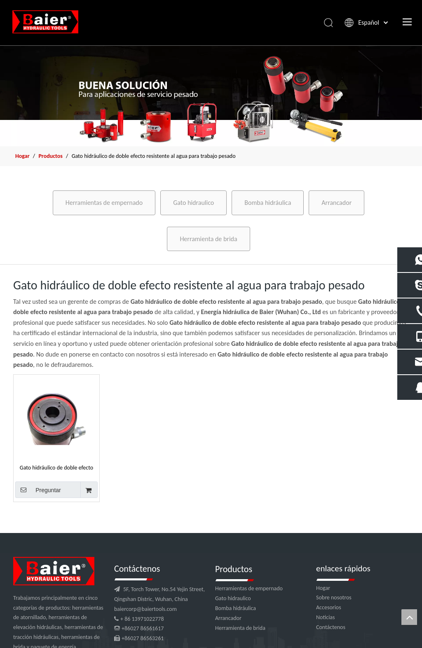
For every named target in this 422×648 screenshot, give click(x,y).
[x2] (211, 95)
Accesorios (328, 607)
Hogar (323, 588)
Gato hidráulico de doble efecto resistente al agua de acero (56, 467)
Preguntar (38, 489)
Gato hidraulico (193, 203)
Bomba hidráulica (267, 203)
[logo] (53, 571)
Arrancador (336, 203)
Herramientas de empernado (104, 203)
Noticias (325, 617)
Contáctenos (330, 627)
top (409, 617)
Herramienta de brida (208, 239)
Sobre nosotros (334, 597)
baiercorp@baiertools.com (145, 609)
